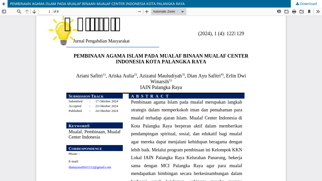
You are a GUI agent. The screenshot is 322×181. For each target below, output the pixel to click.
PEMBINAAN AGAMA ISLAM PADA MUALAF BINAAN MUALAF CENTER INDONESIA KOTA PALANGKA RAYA (97, 3)
